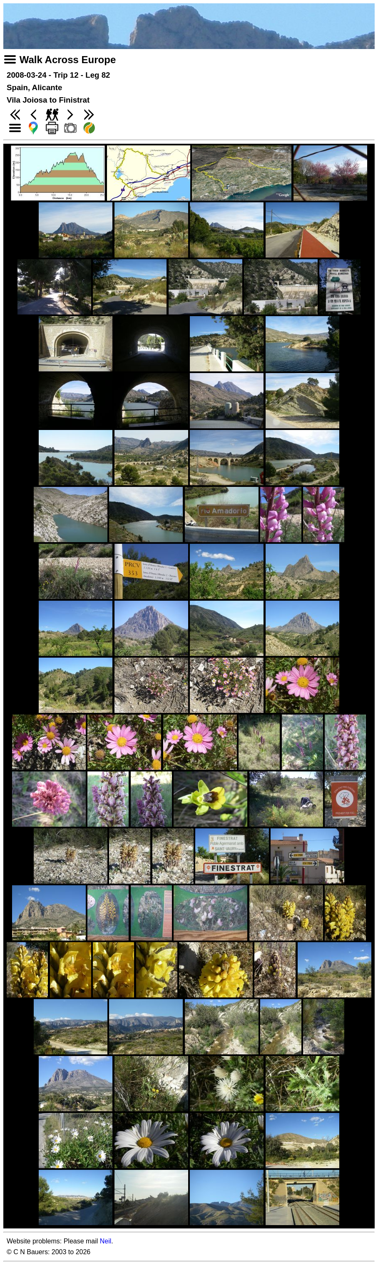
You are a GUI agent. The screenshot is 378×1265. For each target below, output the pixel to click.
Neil (106, 1241)
